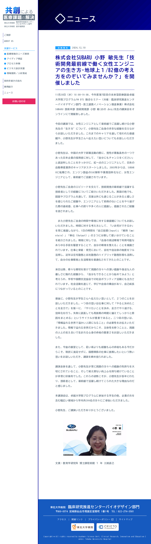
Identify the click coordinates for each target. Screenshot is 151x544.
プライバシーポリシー (101, 519)
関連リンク (77, 519)
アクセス (61, 519)
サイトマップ (126, 519)
